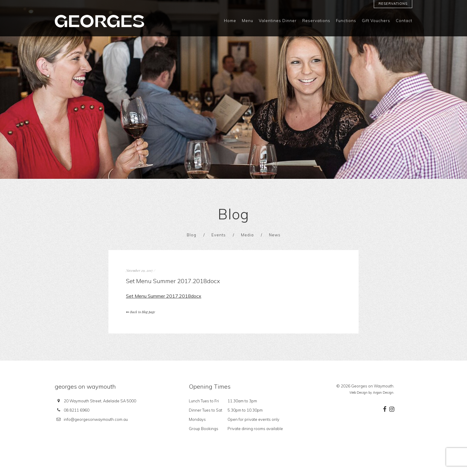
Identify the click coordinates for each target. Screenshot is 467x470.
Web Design (358, 392)
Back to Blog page (140, 312)
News (275, 234)
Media (247, 234)
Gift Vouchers (376, 20)
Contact (404, 20)
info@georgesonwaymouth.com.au (96, 419)
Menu (247, 20)
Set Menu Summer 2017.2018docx (163, 296)
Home (230, 20)
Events (218, 234)
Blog (191, 234)
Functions (346, 20)
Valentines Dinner (278, 20)
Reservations (393, 3)
